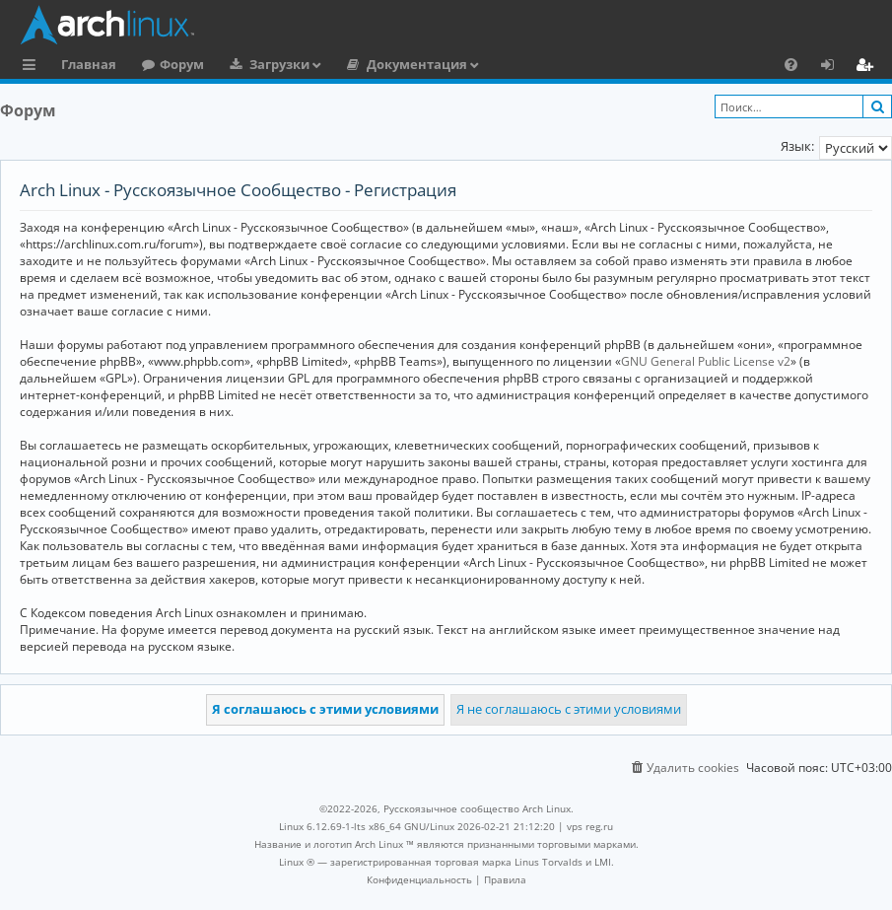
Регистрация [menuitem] (868, 67)
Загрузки (279, 64)
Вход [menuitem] (834, 67)
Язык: (797, 146)
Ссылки (33, 67)
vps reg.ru (590, 826)
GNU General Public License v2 (705, 361)
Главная (88, 64)
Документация (417, 64)
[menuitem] (791, 64)
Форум (182, 64)
